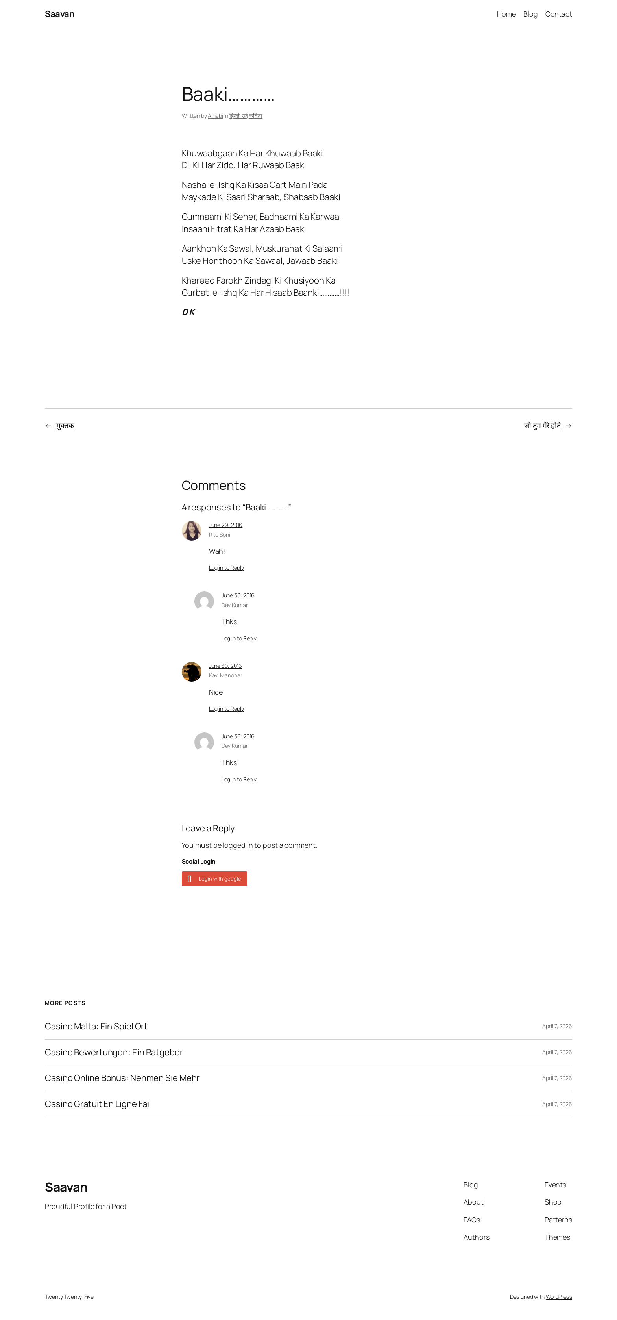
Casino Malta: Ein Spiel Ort (96, 1026)
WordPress (559, 1296)
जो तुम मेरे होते (542, 425)
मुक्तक (65, 425)
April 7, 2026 (557, 1026)
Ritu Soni (219, 534)
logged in (238, 845)
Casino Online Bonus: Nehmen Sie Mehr (122, 1078)
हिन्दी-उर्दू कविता (245, 115)
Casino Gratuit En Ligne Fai (97, 1104)
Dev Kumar (235, 605)
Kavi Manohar (225, 675)
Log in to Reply (226, 567)
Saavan (59, 14)
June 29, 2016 (226, 524)
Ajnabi (215, 115)
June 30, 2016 (238, 595)
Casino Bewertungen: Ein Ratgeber (114, 1052)
